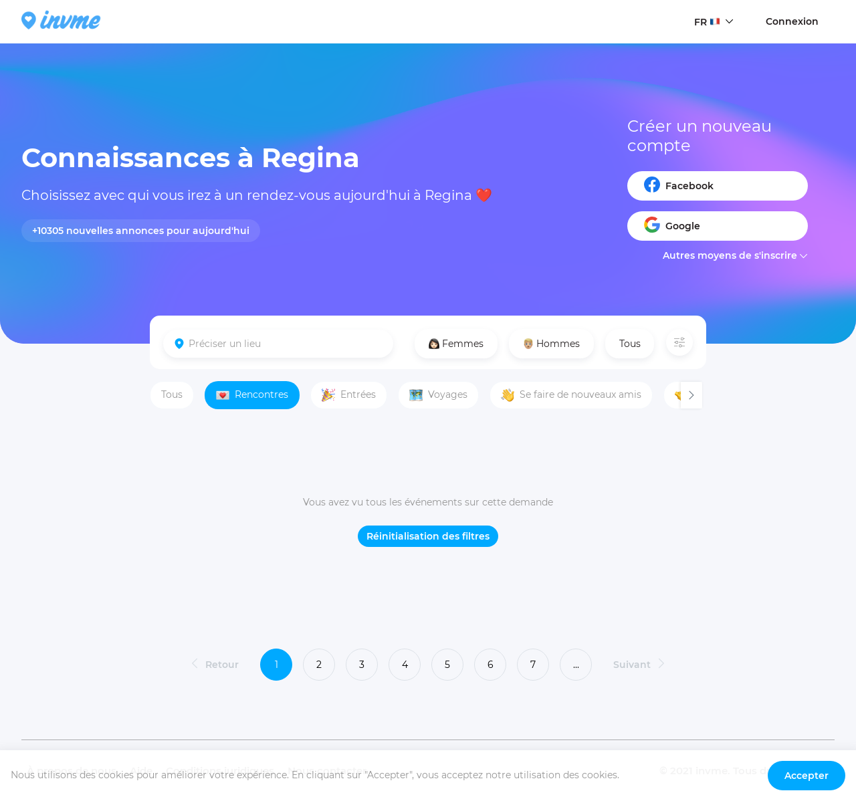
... (576, 665)
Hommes (551, 344)
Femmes (456, 344)
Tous (630, 344)
